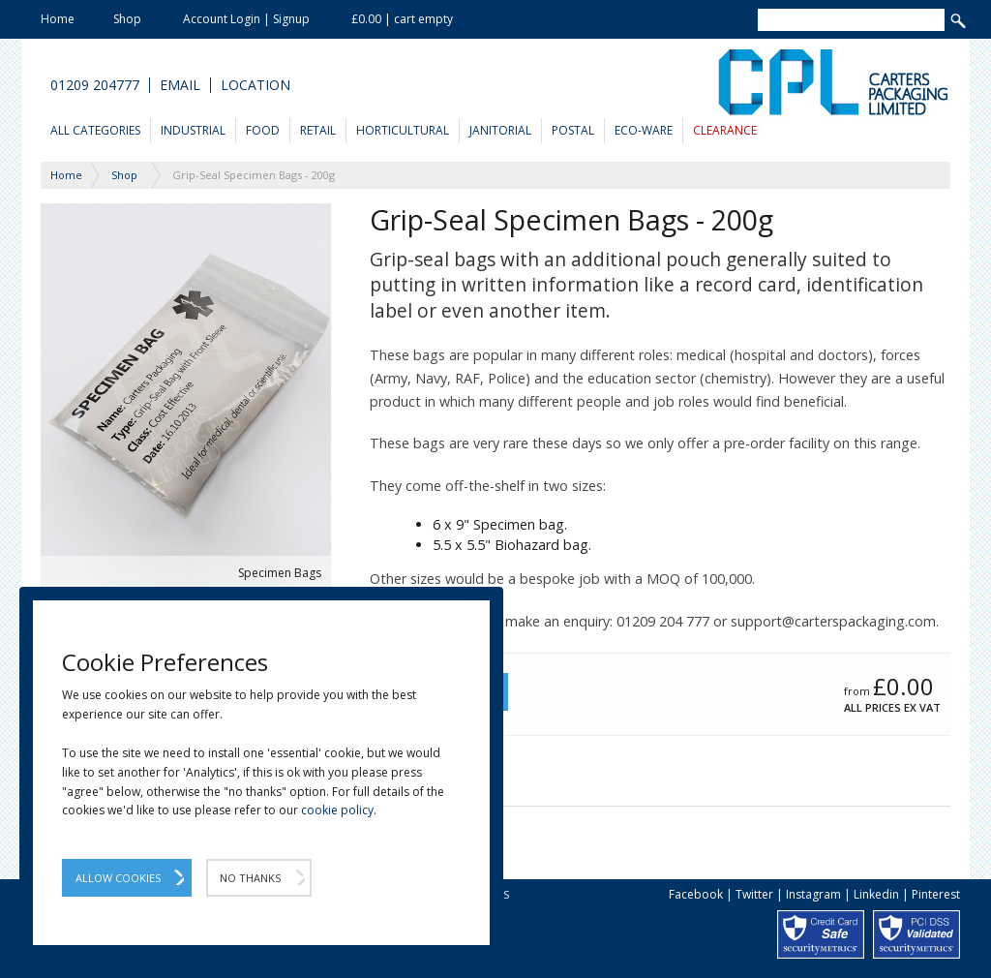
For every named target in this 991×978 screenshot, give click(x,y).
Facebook (696, 894)
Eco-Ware (644, 130)
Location (255, 85)
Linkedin (876, 894)
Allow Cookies (118, 878)
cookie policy (337, 810)
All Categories (95, 130)
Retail (318, 130)
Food (263, 130)
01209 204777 (94, 85)
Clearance (725, 130)
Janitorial (500, 130)
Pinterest (936, 894)
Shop (127, 19)
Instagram (813, 894)
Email (180, 85)
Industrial (193, 130)
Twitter (754, 894)
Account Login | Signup (246, 19)
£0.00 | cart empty (402, 19)
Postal (573, 130)
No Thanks (250, 878)
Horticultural (402, 130)
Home (58, 19)
